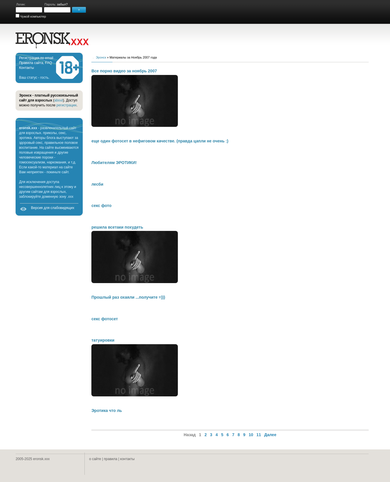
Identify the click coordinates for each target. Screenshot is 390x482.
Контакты (26, 68)
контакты (127, 459)
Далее (270, 434)
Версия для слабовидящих (52, 208)
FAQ (48, 63)
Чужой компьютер (32, 16)
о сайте (95, 459)
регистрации (66, 105)
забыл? (62, 4)
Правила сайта (31, 63)
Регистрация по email (36, 58)
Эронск (101, 57)
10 (251, 434)
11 (259, 434)
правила (110, 459)
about (58, 100)
